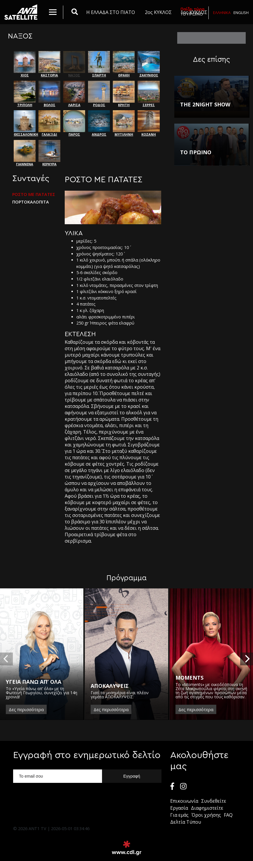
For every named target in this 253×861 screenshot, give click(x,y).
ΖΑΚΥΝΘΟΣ (148, 64)
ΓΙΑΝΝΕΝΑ (25, 153)
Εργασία (179, 808)
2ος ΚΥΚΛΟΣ (158, 12)
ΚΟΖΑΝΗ (148, 123)
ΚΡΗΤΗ (124, 94)
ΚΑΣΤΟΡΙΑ (49, 64)
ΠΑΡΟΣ (74, 123)
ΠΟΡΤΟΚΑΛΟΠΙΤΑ (30, 202)
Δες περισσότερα (26, 709)
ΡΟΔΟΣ (99, 94)
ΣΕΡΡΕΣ (148, 94)
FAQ (228, 815)
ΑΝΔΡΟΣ (99, 123)
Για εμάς (179, 815)
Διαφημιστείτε (207, 808)
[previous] (6, 659)
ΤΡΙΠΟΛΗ (25, 94)
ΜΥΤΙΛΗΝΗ (124, 123)
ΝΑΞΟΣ (74, 64)
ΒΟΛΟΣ (49, 94)
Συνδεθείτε (213, 801)
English (241, 12)
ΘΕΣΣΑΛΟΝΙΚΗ (25, 123)
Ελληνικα (222, 12)
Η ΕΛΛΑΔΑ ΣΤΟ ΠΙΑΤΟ (110, 12)
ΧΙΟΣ (25, 64)
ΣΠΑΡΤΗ (99, 64)
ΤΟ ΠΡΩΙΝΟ (192, 11)
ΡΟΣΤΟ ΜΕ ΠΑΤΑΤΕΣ (33, 194)
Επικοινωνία (184, 801)
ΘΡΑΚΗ (124, 64)
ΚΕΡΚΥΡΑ (49, 153)
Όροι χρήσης (206, 815)
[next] (246, 659)
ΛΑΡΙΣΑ (74, 94)
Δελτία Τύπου (185, 822)
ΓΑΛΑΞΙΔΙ (49, 123)
